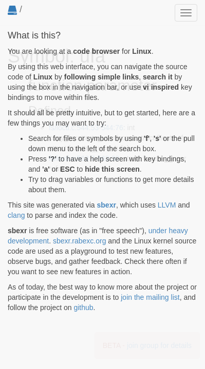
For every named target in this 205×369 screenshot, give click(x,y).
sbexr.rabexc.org (79, 241)
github (83, 307)
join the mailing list (150, 297)
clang (16, 215)
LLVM (167, 205)
